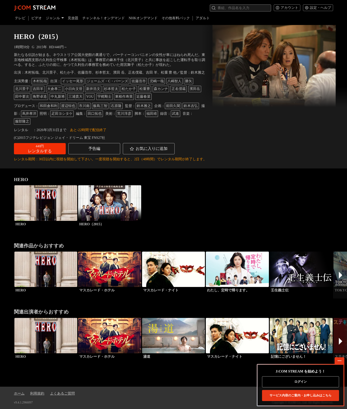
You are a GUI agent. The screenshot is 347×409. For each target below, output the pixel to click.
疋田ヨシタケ (62, 113)
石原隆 (116, 106)
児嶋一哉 (157, 81)
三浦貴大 (75, 96)
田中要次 (22, 96)
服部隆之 (22, 121)
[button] (40, 148)
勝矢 (188, 81)
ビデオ (36, 18)
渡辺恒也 (68, 106)
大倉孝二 (54, 89)
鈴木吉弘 (191, 106)
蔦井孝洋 (29, 113)
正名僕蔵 (179, 89)
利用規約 (37, 393)
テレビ (20, 18)
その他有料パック (176, 18)
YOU (90, 96)
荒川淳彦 (124, 113)
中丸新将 (58, 96)
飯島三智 (100, 106)
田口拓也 (95, 113)
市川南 (84, 106)
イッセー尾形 (72, 81)
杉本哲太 (111, 89)
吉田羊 (38, 89)
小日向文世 (74, 89)
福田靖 (151, 113)
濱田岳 (194, 89)
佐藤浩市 (139, 81)
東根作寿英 (124, 96)
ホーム (19, 393)
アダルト (203, 18)
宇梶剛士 (104, 96)
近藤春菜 (143, 96)
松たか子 (129, 89)
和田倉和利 (49, 106)
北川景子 (22, 89)
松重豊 (144, 89)
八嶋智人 (174, 81)
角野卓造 (40, 96)
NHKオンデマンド (143, 18)
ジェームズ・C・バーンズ (107, 81)
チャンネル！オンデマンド (103, 18)
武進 (175, 113)
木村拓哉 (40, 81)
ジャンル (55, 18)
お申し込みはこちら (301, 396)
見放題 (73, 18)
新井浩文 (93, 89)
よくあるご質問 (62, 393)
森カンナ (161, 89)
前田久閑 (173, 106)
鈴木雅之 (144, 106)
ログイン (300, 381)
